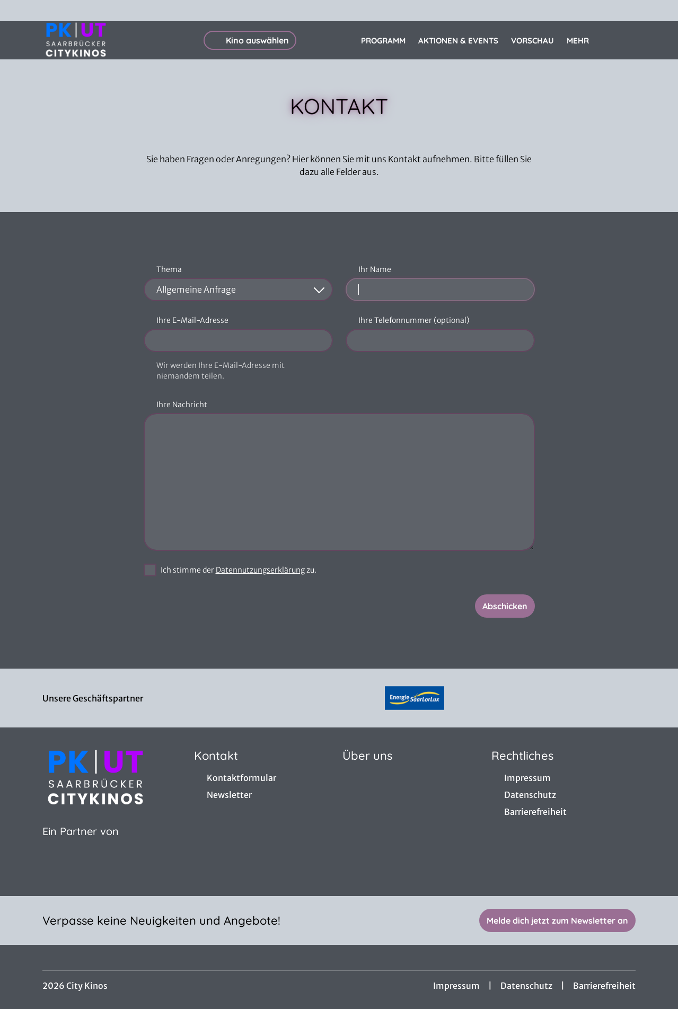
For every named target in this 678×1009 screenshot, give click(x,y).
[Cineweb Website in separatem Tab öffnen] (80, 844)
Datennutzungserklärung (260, 570)
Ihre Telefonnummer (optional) (413, 320)
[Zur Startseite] (116, 40)
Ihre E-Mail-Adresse (192, 320)
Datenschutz (526, 985)
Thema (169, 269)
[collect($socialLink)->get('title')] (19, 10)
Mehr (584, 41)
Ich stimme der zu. (238, 570)
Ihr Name (374, 269)
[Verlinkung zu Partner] (414, 698)
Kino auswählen (250, 40)
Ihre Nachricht (181, 404)
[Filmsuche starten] (625, 40)
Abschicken (504, 606)
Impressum (456, 985)
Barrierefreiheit (604, 985)
